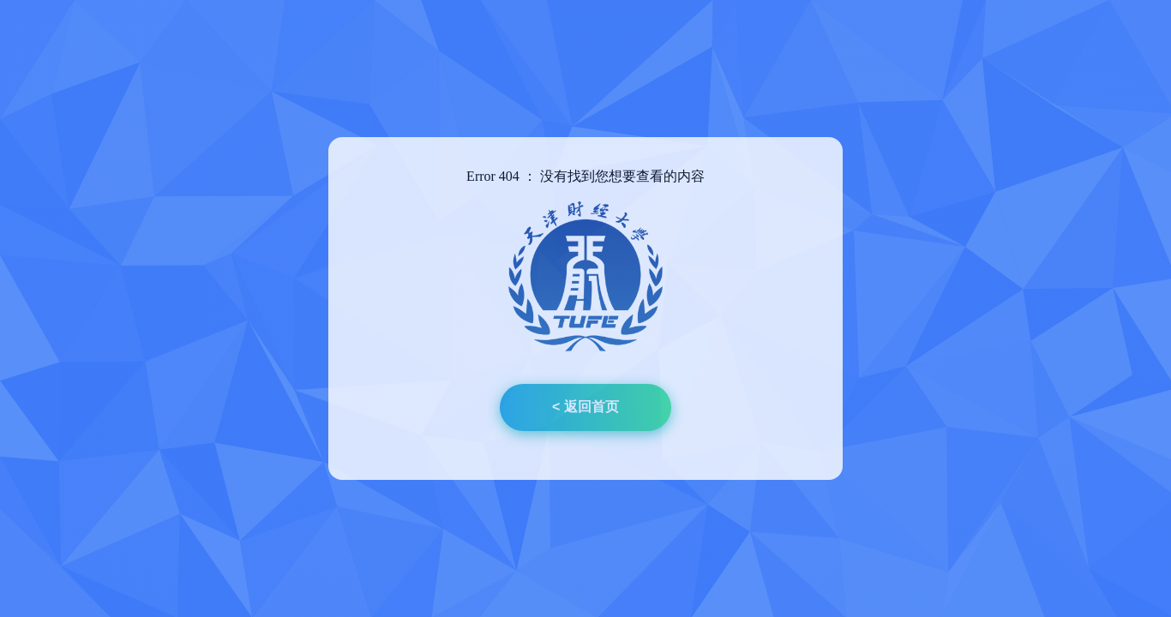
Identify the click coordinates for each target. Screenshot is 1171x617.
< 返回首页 (585, 406)
